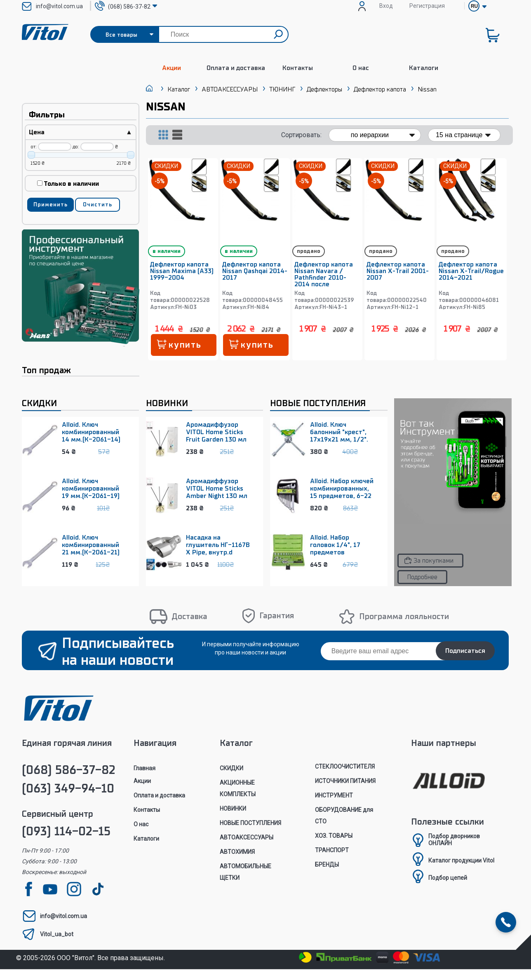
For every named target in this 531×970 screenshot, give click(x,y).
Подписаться (465, 651)
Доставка (189, 617)
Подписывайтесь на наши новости (118, 652)
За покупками (433, 561)
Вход (386, 5)
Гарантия (276, 616)
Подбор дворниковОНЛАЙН (454, 840)
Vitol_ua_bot (56, 935)
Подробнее (422, 577)
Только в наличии (68, 183)
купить (185, 345)
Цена (80, 132)
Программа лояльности (404, 617)
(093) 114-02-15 (66, 832)
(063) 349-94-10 (68, 789)
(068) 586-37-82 (68, 771)
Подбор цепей (447, 878)
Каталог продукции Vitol (461, 861)
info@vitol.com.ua (59, 6)
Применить (50, 204)
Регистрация (427, 5)
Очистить (97, 204)
